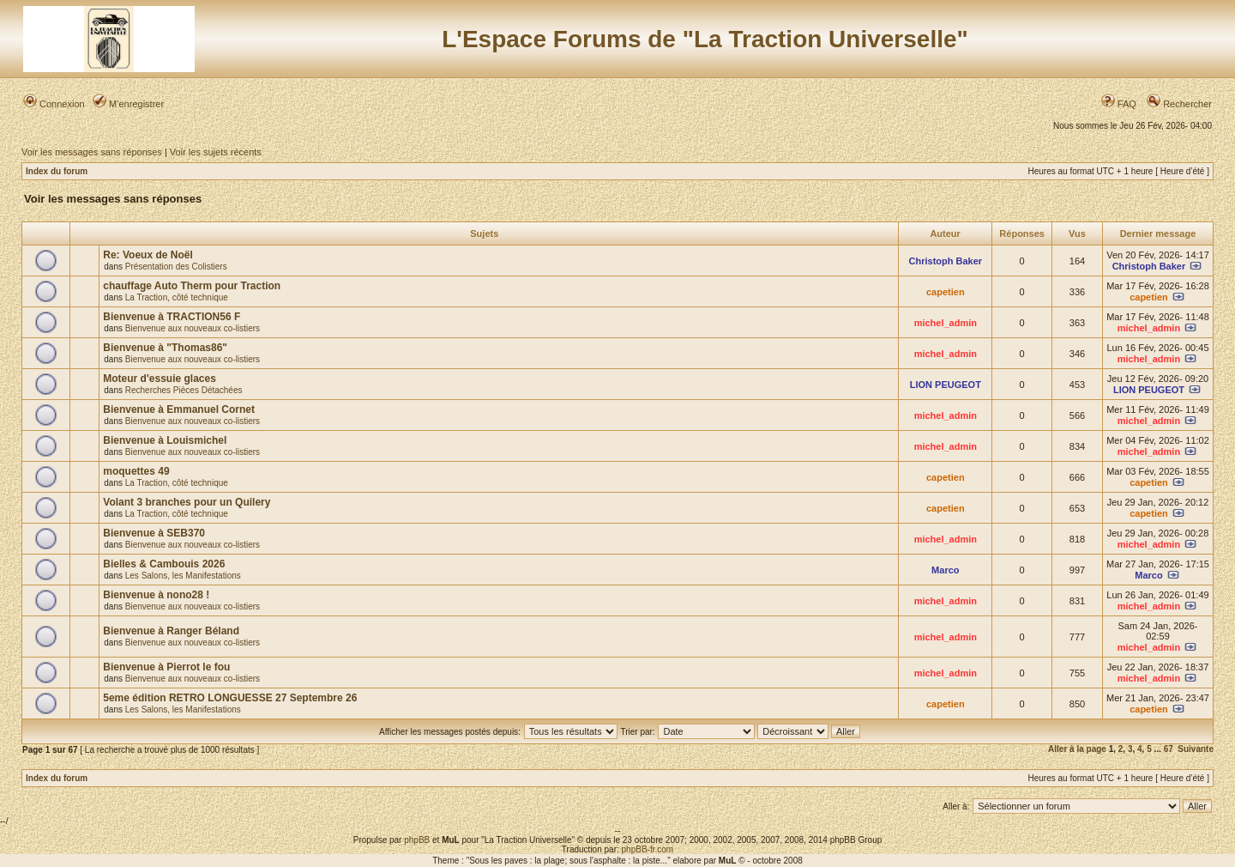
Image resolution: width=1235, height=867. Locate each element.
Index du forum (56, 171)
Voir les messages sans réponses (91, 152)
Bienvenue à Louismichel (164, 440)
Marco (945, 570)
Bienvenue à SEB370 (154, 533)
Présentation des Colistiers (176, 266)
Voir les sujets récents (216, 152)
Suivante (1196, 749)
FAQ (1118, 104)
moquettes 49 (136, 471)
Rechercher (1179, 104)
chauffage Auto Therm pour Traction (191, 286)
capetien (945, 292)
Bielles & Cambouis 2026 (164, 564)
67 (1168, 749)
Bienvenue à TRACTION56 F (171, 317)
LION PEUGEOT (945, 384)
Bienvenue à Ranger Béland (171, 631)
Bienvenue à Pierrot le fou (166, 667)
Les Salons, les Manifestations (183, 575)
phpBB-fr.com (648, 849)
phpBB (417, 840)
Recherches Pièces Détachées (184, 390)
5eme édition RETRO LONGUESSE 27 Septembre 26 (230, 698)
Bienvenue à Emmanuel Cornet (179, 409)
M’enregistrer (128, 104)
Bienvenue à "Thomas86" (165, 348)
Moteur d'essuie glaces (159, 379)
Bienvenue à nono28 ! (156, 595)
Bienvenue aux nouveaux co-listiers (192, 328)
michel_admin (945, 323)
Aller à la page (1077, 749)
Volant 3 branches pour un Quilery (186, 502)
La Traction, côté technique (176, 297)
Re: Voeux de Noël (147, 255)
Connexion (54, 104)
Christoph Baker (946, 261)
